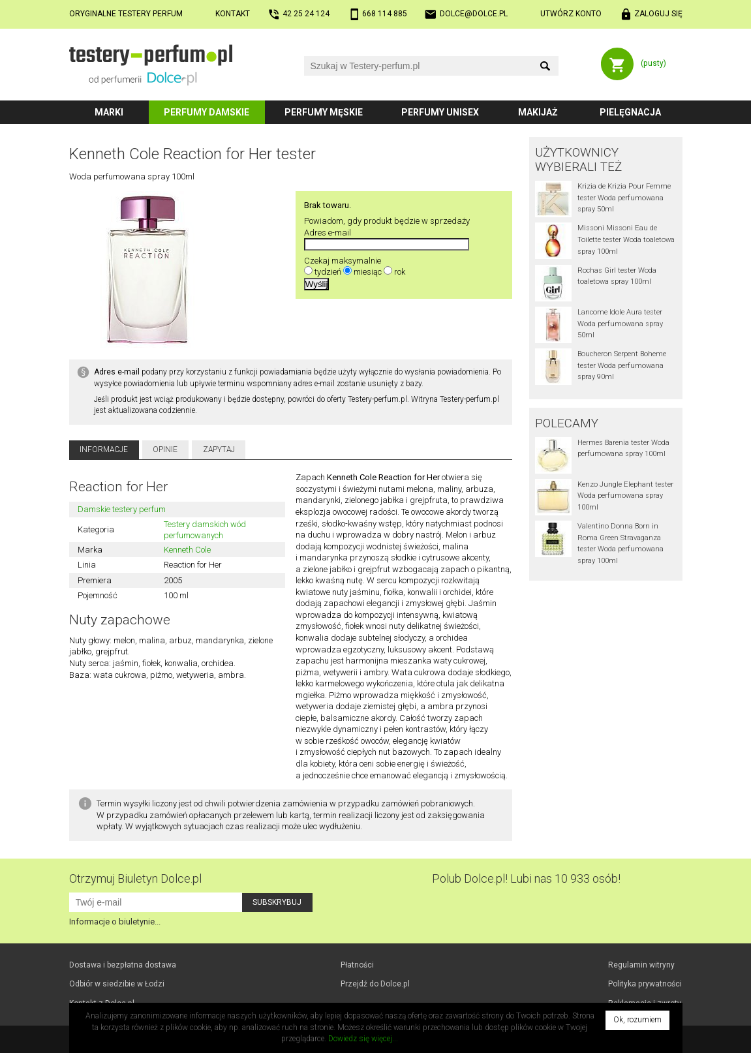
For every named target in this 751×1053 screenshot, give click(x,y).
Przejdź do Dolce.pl (375, 983)
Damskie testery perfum (122, 509)
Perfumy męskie (323, 112)
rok (399, 272)
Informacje (104, 449)
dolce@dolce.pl (474, 13)
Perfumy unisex (440, 112)
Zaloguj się (658, 13)
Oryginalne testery (126, 13)
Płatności (357, 964)
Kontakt (232, 13)
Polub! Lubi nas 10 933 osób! (526, 878)
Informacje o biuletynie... (115, 921)
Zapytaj (219, 449)
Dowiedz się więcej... (363, 1038)
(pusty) (653, 63)
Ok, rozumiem (637, 1019)
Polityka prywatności (645, 983)
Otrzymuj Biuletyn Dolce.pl (135, 878)
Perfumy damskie (206, 112)
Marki (109, 112)
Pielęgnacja (630, 112)
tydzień (327, 272)
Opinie (165, 449)
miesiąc (368, 272)
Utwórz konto (571, 13)
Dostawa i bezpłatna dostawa (122, 964)
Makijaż (538, 112)
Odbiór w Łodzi (116, 983)
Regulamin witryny (641, 964)
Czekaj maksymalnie (342, 261)
